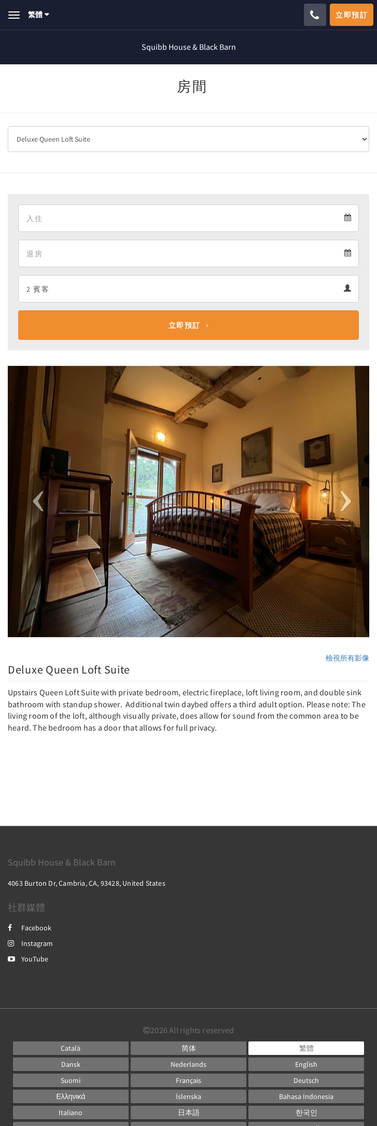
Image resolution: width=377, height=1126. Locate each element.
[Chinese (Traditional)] (306, 1048)
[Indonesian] (306, 1096)
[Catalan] (71, 1048)
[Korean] (306, 1112)
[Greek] (71, 1096)
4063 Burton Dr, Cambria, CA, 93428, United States (86, 883)
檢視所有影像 (347, 658)
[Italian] (71, 1112)
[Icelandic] (188, 1096)
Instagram (30, 943)
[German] (306, 1080)
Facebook (29, 927)
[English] (306, 1064)
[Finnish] (71, 1080)
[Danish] (71, 1064)
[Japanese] (188, 1112)
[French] (188, 1080)
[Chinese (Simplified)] (188, 1048)
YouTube (28, 959)
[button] (35, 501)
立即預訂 (185, 325)
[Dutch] (188, 1064)
